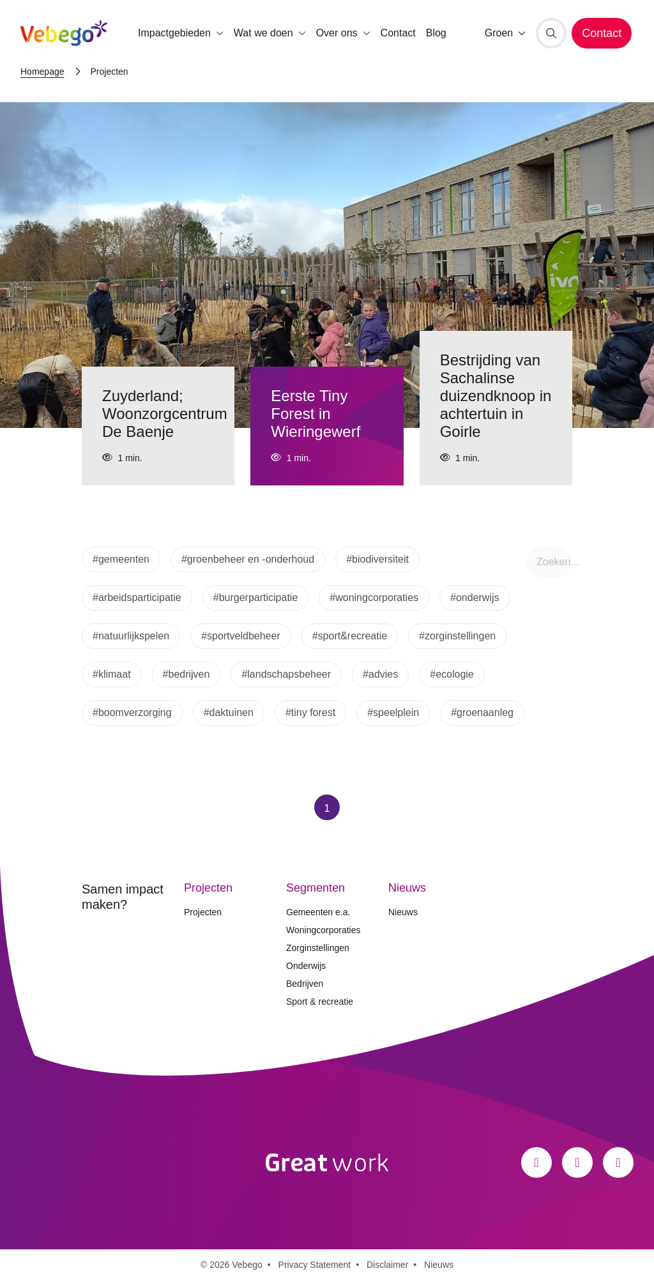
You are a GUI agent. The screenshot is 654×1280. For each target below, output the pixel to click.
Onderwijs (306, 966)
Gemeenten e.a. (318, 912)
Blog (436, 32)
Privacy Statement (314, 1265)
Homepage (42, 71)
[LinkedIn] (618, 1162)
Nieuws (403, 912)
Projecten (203, 912)
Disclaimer (387, 1265)
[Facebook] (536, 1162)
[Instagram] (577, 1162)
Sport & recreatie (319, 1001)
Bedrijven (304, 984)
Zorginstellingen (317, 948)
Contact (398, 32)
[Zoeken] (551, 33)
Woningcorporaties (323, 930)
